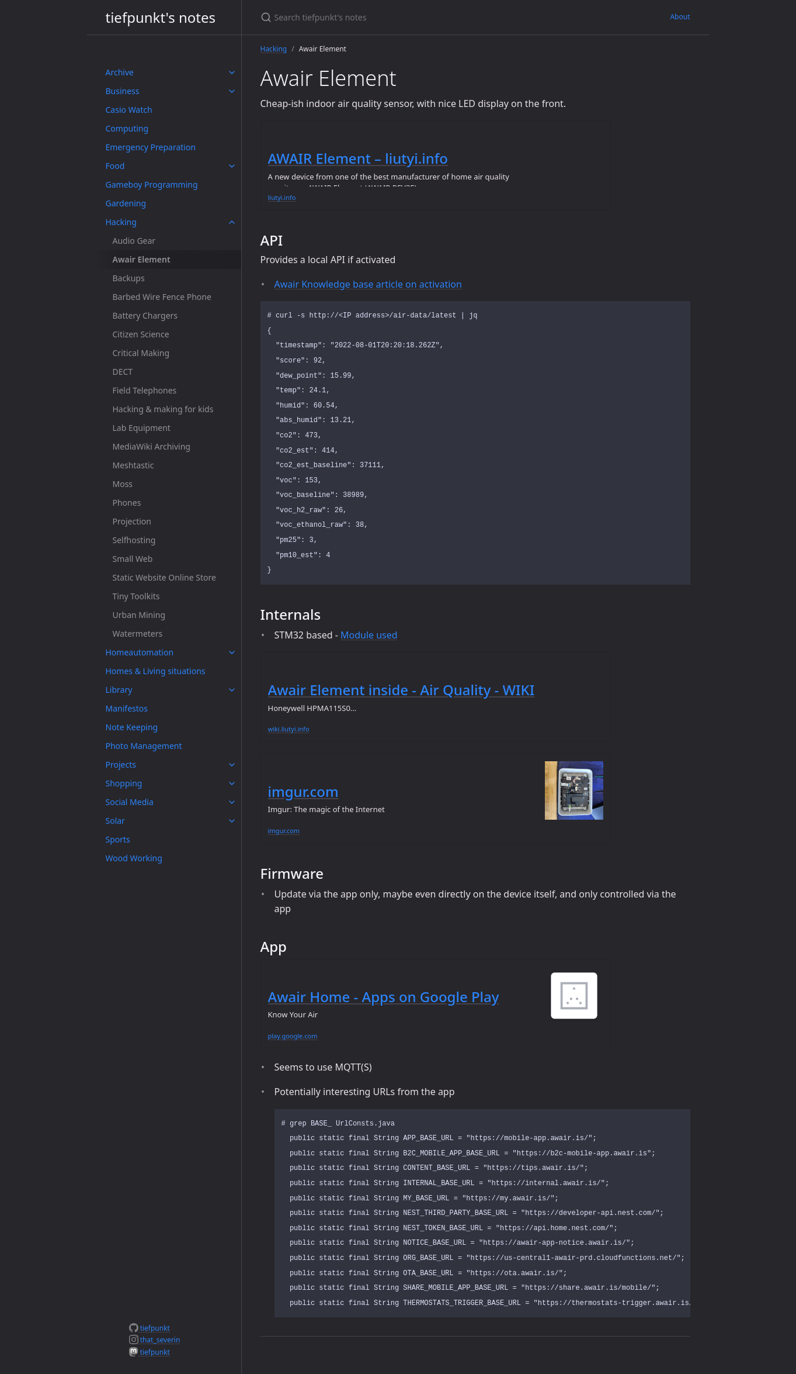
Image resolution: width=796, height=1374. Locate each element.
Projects (121, 764)
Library (119, 689)
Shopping (124, 783)
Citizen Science (141, 334)
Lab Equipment (142, 427)
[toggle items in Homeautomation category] (232, 652)
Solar (115, 820)
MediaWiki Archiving (151, 446)
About (680, 17)
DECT (123, 371)
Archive (120, 72)
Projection (132, 521)
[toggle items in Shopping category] (232, 783)
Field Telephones (145, 390)
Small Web (133, 558)
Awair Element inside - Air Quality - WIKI (401, 689)
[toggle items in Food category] (232, 166)
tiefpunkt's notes (161, 17)
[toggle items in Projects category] (232, 764)
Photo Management (144, 745)
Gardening (126, 203)
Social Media (130, 801)
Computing (127, 128)
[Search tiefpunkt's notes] (398, 17)
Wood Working (134, 858)
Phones (127, 502)
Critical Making (141, 352)
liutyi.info (282, 197)
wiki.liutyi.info (289, 728)
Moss (123, 483)
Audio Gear (134, 240)
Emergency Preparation (151, 147)
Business (123, 90)
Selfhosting (134, 540)
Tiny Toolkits (136, 596)
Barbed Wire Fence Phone (162, 296)
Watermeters (138, 633)
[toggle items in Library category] (232, 690)
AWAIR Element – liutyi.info (358, 158)
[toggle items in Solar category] (232, 821)
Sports (118, 839)
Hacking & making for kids (163, 409)
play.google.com (293, 1035)
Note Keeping (132, 727)
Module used (369, 635)
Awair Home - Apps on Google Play (383, 996)
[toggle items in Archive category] (232, 72)
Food (115, 165)
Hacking (121, 221)
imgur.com (303, 791)
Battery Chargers (145, 315)
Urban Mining (139, 614)
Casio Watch (129, 109)
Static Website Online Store (164, 577)
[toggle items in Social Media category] (232, 802)
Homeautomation (140, 652)
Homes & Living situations (156, 670)
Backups (129, 278)
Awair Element (142, 259)
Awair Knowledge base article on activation (368, 284)
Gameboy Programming (152, 184)
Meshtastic (133, 465)
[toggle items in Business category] (232, 91)
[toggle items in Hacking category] (232, 222)
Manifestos (127, 708)
